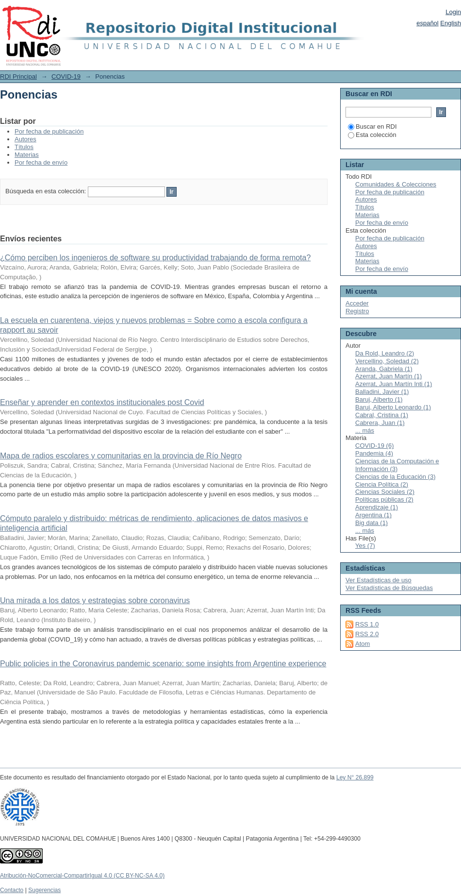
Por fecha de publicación (49, 131)
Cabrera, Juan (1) (380, 422)
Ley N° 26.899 (355, 777)
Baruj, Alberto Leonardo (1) (393, 407)
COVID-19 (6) (374, 445)
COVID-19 (66, 76)
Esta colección (372, 134)
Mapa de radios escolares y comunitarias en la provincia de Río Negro (121, 456)
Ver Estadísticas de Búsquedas (389, 587)
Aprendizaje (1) (376, 507)
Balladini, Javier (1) (382, 391)
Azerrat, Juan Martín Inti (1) (393, 384)
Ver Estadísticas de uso (379, 580)
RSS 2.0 (367, 634)
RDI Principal (18, 76)
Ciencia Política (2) (381, 484)
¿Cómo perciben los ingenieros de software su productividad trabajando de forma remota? (155, 257)
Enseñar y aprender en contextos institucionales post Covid (102, 402)
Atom (362, 643)
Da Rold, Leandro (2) (384, 353)
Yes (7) (365, 545)
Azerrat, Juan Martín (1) (388, 376)
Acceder (357, 303)
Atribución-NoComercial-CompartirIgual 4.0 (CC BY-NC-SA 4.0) (82, 875)
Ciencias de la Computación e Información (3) (397, 465)
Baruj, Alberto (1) (379, 399)
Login (453, 12)
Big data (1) (371, 522)
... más (364, 430)
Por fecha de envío (41, 162)
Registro (357, 311)
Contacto (11, 890)
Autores (25, 139)
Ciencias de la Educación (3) (395, 476)
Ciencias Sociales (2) (384, 491)
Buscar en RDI (372, 126)
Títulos (24, 147)
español (427, 23)
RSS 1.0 (367, 624)
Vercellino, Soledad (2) (387, 361)
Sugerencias (44, 890)
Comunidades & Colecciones (395, 184)
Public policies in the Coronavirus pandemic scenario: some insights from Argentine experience (163, 663)
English (450, 23)
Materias (27, 154)
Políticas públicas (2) (384, 499)
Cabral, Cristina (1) (381, 415)
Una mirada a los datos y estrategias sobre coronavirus (95, 600)
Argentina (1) (373, 515)
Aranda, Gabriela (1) (383, 368)
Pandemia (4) (374, 453)
